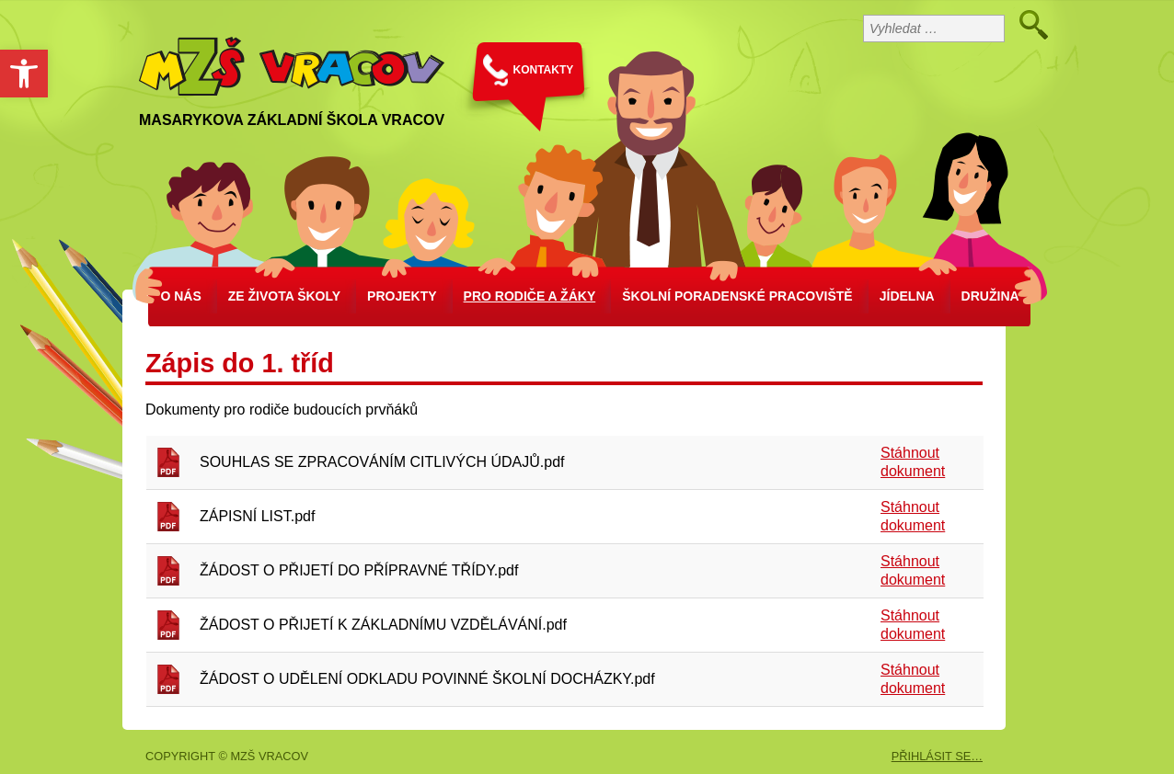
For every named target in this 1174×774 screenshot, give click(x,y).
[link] (24, 73)
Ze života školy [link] (284, 296)
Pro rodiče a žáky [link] (530, 296)
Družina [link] (990, 296)
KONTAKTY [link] (543, 69)
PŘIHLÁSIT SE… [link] (937, 756)
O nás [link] (180, 296)
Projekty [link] (401, 296)
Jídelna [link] (907, 296)
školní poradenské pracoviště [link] (737, 296)
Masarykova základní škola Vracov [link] (291, 120)
